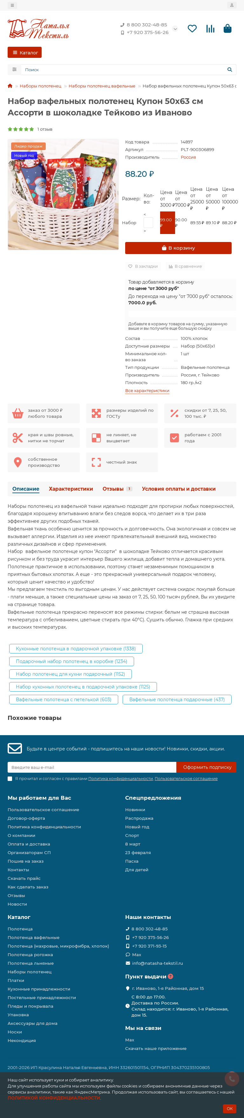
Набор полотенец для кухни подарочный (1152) (70, 674)
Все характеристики (147, 390)
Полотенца (20, 928)
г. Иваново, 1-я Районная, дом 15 (168, 988)
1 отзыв (30, 129)
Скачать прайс (24, 878)
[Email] (92, 767)
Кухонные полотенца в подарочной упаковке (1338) (76, 649)
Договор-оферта (26, 818)
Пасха (132, 861)
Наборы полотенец (40, 85)
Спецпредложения (153, 798)
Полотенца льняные (31, 963)
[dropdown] (12, 5)
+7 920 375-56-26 (143, 32)
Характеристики (71, 489)
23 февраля (138, 852)
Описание (25, 489)
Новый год (137, 826)
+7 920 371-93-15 (149, 946)
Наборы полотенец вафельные (102, 85)
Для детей (136, 869)
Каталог (19, 917)
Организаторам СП (29, 852)
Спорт (132, 835)
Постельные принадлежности (42, 997)
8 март (132, 843)
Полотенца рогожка (30, 954)
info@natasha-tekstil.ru (157, 963)
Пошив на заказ (26, 861)
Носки (15, 1031)
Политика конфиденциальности (44, 826)
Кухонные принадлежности (39, 988)
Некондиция (22, 1040)
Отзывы (117, 489)
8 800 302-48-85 (142, 24)
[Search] (128, 69)
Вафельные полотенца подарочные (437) (177, 699)
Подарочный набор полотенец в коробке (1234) (71, 661)
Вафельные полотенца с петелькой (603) (64, 699)
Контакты (18, 869)
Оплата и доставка (29, 843)
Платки (16, 980)
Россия (188, 157)
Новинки (135, 809)
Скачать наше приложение (155, 1048)
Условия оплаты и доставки (179, 489)
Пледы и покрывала (30, 1006)
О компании (21, 835)
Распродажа (139, 818)
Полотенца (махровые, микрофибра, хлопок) (58, 946)
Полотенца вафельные (33, 937)
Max (136, 954)
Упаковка (18, 1014)
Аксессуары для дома (33, 1023)
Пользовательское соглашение (43, 809)
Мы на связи (143, 1028)
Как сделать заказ (28, 886)
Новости (17, 904)
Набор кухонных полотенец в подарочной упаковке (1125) (83, 687)
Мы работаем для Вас (39, 798)
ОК (230, 1108)
